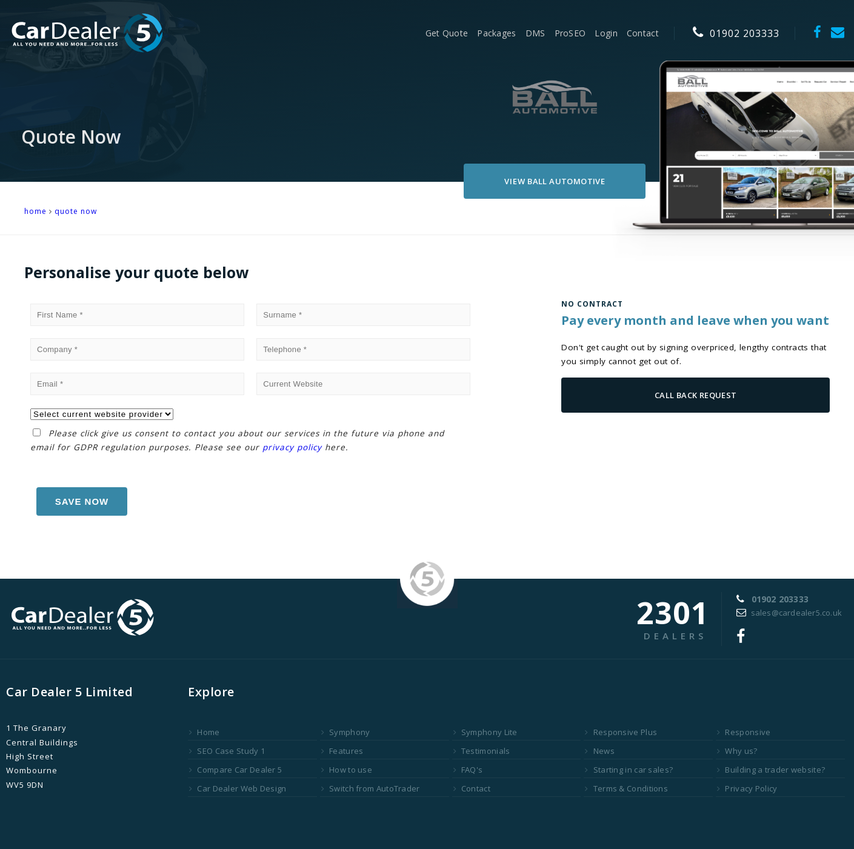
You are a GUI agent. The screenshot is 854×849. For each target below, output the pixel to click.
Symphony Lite (485, 732)
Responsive (743, 732)
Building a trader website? (771, 769)
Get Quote (447, 33)
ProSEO (570, 33)
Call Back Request (696, 395)
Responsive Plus (621, 732)
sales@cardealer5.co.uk (789, 612)
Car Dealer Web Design (238, 788)
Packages (496, 33)
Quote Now (76, 211)
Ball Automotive (554, 181)
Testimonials (481, 750)
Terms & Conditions (626, 788)
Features (342, 750)
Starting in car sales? (629, 769)
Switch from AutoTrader (370, 788)
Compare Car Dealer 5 (235, 769)
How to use (346, 769)
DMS (535, 33)
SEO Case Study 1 (227, 750)
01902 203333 (736, 33)
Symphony (345, 732)
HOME (35, 211)
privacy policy (292, 447)
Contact (643, 33)
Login (606, 33)
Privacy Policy (747, 788)
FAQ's (468, 769)
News (600, 750)
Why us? (737, 750)
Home (204, 732)
